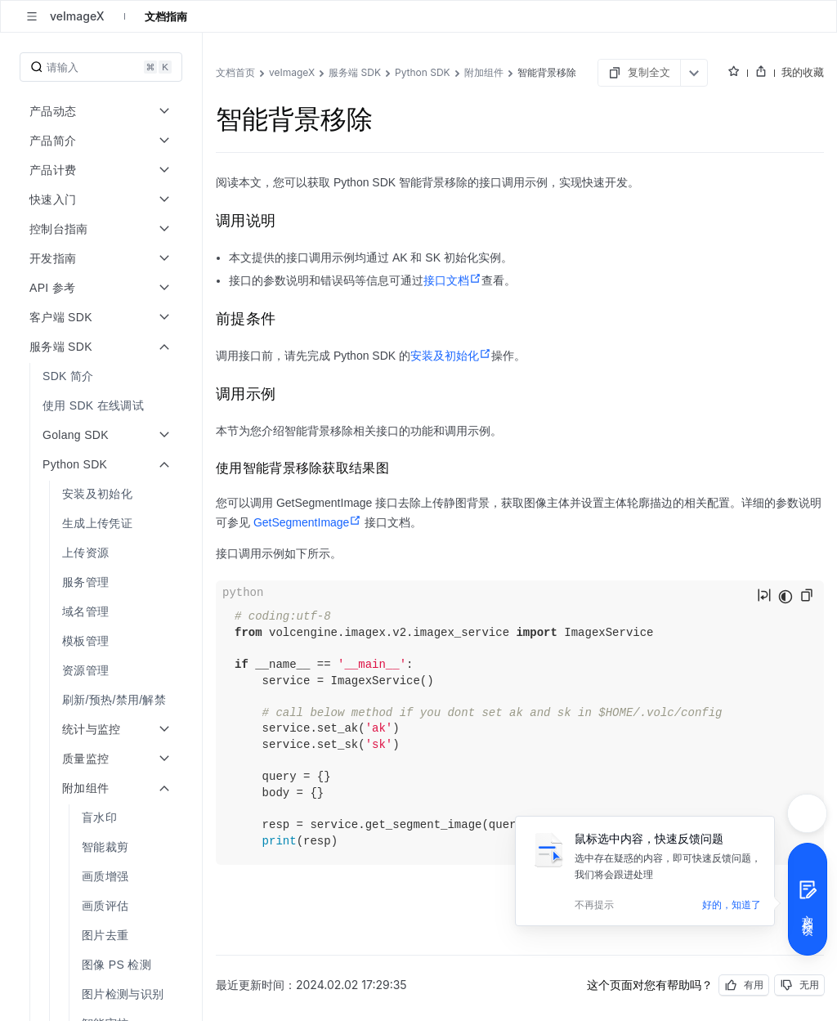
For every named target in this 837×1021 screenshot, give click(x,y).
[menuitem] (103, 376)
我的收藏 (802, 71)
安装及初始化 (450, 355)
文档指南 (166, 16)
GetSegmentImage (307, 522)
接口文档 (452, 280)
